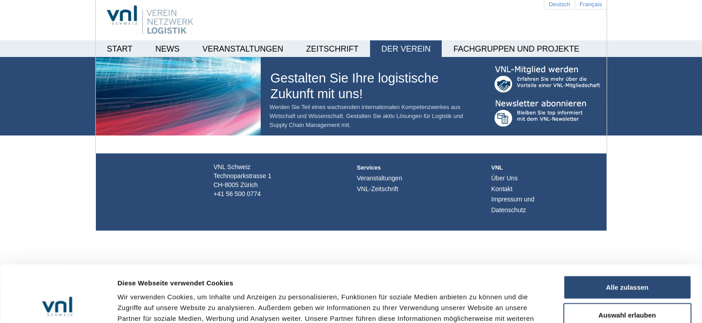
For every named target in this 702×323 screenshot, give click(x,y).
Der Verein (406, 48)
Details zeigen (476, 305)
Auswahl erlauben (627, 262)
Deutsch (559, 4)
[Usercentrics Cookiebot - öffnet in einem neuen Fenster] (58, 305)
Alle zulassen (627, 234)
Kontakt (502, 188)
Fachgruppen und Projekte (516, 48)
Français (591, 4)
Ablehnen (627, 289)
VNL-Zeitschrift (378, 188)
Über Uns (504, 178)
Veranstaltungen (242, 48)
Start (120, 48)
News (167, 48)
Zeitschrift (332, 48)
